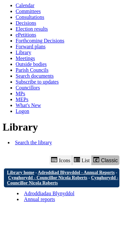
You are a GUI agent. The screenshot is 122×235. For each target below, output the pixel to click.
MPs (20, 93)
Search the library (33, 142)
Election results (32, 29)
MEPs (22, 99)
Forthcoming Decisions (40, 40)
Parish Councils (32, 70)
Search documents (35, 76)
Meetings (25, 58)
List (82, 160)
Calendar (25, 5)
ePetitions (26, 35)
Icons (60, 160)
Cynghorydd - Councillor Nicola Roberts (47, 177)
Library (23, 52)
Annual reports (39, 199)
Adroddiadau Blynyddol (49, 193)
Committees (28, 11)
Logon (22, 111)
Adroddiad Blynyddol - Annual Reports (76, 172)
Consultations (30, 17)
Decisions (26, 23)
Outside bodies (31, 64)
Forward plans (31, 46)
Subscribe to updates (37, 82)
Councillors (28, 87)
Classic (105, 160)
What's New (28, 105)
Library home (20, 172)
